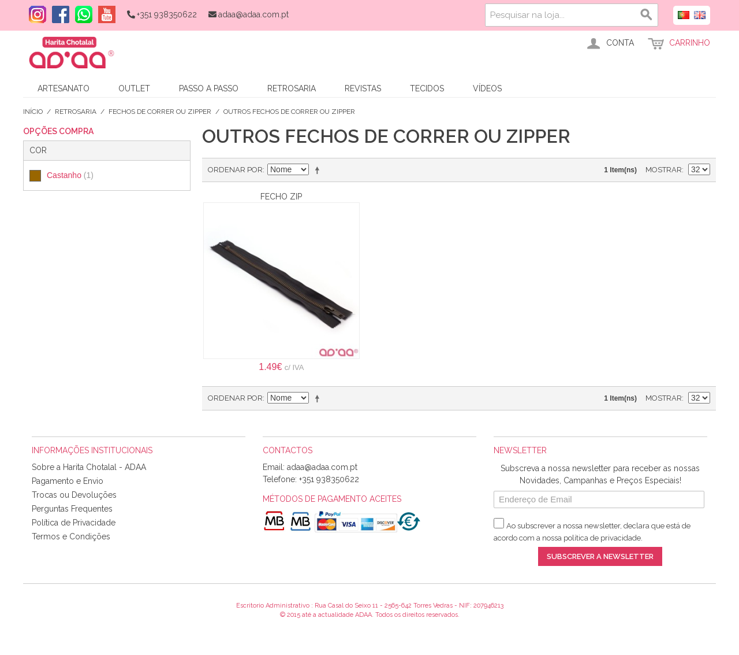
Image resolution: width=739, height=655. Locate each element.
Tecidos (427, 88)
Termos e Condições (71, 536)
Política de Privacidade (73, 522)
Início (33, 112)
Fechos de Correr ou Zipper (160, 112)
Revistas (363, 88)
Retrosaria (291, 88)
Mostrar (663, 169)
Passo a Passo (208, 88)
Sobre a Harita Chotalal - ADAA (89, 467)
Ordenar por (235, 169)
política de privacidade (602, 538)
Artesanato (63, 88)
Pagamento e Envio (67, 481)
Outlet (134, 88)
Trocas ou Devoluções (74, 494)
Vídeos (487, 88)
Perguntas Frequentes (72, 508)
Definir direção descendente (319, 170)
